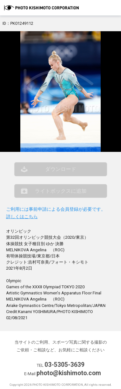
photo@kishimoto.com (68, 373)
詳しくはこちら (22, 216)
